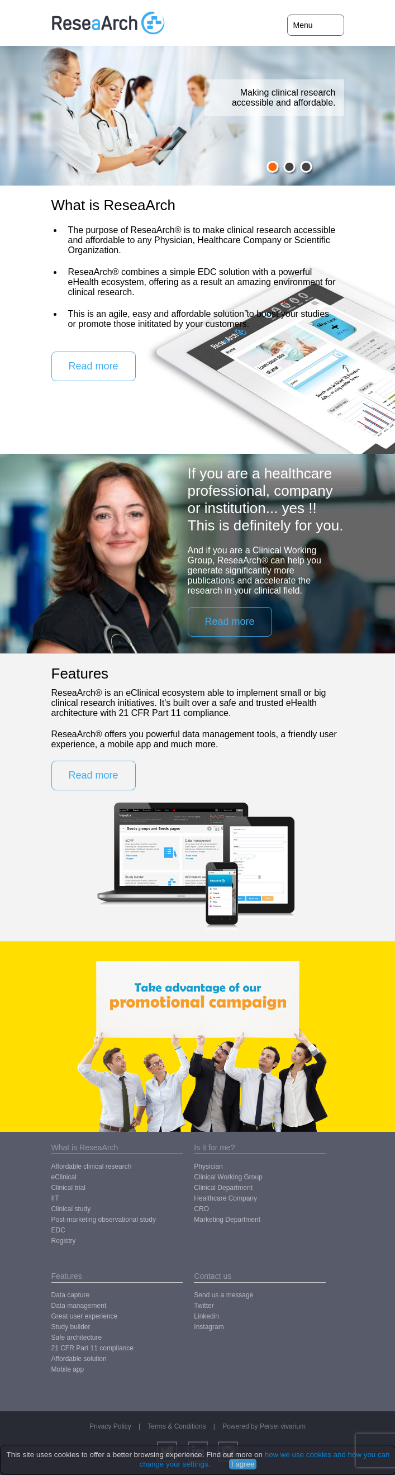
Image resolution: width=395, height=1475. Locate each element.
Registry (63, 1241)
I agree (243, 1464)
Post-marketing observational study (103, 1219)
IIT (55, 1198)
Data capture (70, 1295)
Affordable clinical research (91, 1166)
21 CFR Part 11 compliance (92, 1348)
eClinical (64, 1177)
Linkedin (206, 1316)
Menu (303, 25)
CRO (201, 1209)
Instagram (208, 1327)
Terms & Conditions (176, 1426)
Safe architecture (76, 1337)
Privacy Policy (110, 1426)
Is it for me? (214, 1147)
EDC (58, 1230)
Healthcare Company (225, 1198)
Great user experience (84, 1316)
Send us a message (223, 1295)
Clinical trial (68, 1188)
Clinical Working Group (228, 1177)
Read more (93, 366)
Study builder (71, 1327)
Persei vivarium (283, 1426)
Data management (79, 1306)
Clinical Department (223, 1188)
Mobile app (67, 1369)
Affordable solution (79, 1359)
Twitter (203, 1306)
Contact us (212, 1276)
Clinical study (71, 1209)
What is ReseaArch (84, 1147)
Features (66, 1276)
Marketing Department (227, 1219)
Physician (208, 1166)
